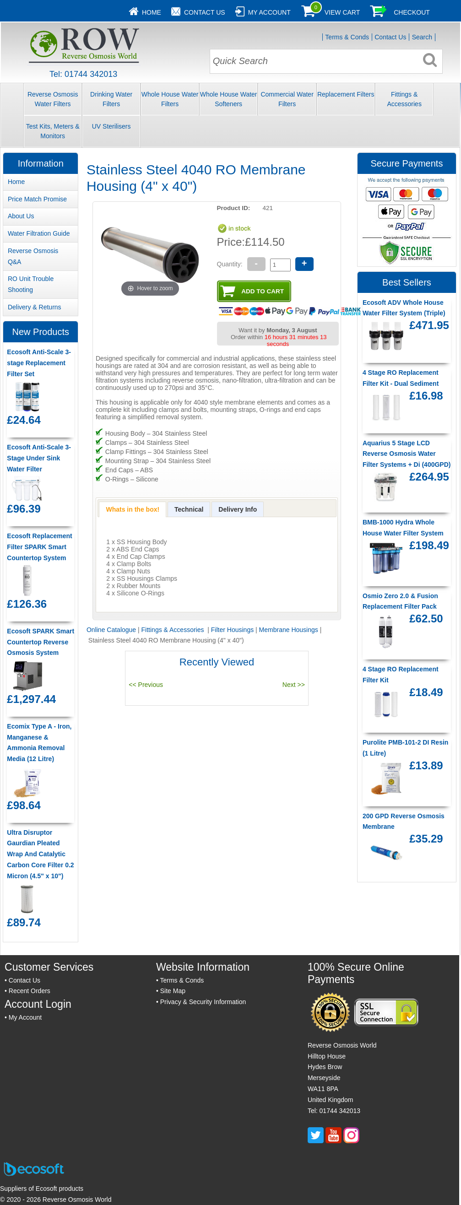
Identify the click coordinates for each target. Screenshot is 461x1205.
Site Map (172, 990)
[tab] (132, 509)
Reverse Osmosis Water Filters (52, 99)
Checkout (412, 12)
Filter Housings (232, 629)
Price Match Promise (37, 199)
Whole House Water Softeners (228, 99)
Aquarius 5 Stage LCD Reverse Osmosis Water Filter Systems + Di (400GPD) (407, 454)
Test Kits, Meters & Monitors (53, 131)
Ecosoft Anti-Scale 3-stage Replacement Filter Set (39, 363)
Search (422, 37)
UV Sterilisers (111, 126)
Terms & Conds (347, 37)
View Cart (342, 12)
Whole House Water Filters (170, 99)
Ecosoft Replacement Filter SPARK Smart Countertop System (39, 547)
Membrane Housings (288, 629)
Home (151, 12)
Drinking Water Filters (111, 99)
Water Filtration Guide (39, 233)
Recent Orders (29, 990)
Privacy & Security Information (203, 1001)
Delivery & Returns (34, 307)
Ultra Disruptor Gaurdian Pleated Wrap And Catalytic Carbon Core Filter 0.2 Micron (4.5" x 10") (40, 854)
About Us (21, 216)
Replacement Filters (345, 94)
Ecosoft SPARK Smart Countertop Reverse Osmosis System (40, 642)
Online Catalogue (111, 629)
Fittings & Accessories (404, 99)
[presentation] (132, 509)
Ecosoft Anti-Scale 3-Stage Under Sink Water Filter (39, 458)
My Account (269, 12)
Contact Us (204, 12)
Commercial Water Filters (286, 99)
